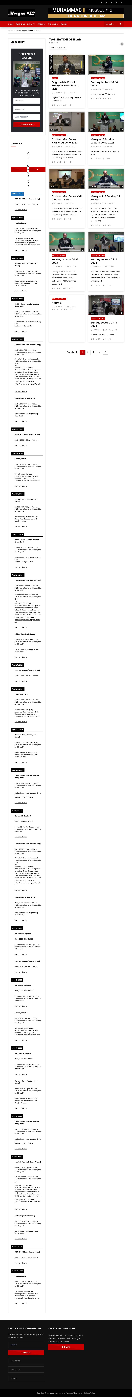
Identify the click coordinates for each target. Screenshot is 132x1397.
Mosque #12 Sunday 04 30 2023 (105, 197)
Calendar (20, 24)
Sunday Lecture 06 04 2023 (104, 83)
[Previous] (19, 169)
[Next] (37, 169)
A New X (57, 303)
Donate (31, 24)
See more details (21, 210)
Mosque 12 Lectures (98, 78)
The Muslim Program (57, 24)
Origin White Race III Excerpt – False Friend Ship (65, 85)
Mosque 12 (58, 93)
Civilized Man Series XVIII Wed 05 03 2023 (67, 197)
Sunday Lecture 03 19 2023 (104, 324)
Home (10, 30)
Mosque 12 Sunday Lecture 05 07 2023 (102, 141)
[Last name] (26, 109)
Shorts (54, 78)
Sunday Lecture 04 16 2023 (104, 261)
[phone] (26, 1378)
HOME (10, 24)
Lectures (41, 24)
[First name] (26, 101)
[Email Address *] (26, 117)
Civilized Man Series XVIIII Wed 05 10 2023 (65, 141)
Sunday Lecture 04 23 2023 (65, 261)
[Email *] (26, 1345)
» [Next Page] (105, 352)
